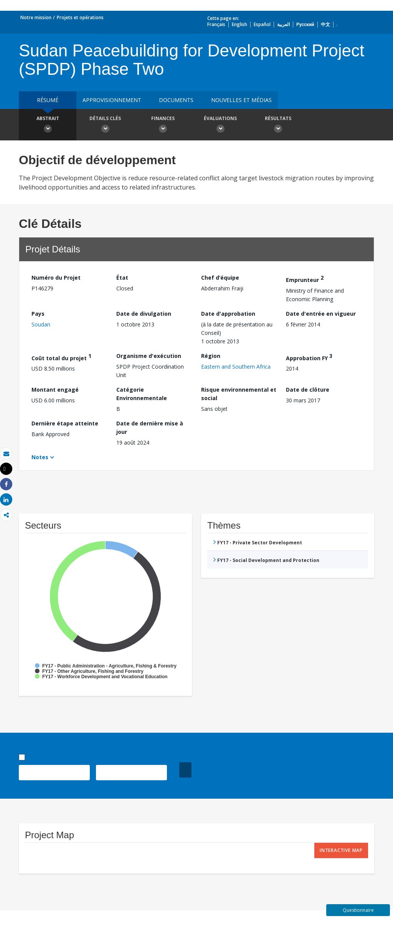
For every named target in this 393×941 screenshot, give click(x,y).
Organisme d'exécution (148, 355)
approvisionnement (112, 100)
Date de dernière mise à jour (149, 427)
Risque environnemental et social (238, 394)
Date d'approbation (228, 313)
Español (262, 24)
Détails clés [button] (105, 125)
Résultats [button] (278, 125)
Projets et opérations (80, 17)
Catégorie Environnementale (141, 394)
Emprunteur (305, 278)
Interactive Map (341, 850)
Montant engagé (55, 389)
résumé (47, 100)
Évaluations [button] (220, 125)
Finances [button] (162, 125)
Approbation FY (309, 357)
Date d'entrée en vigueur (321, 313)
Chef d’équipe (220, 277)
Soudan (40, 324)
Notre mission (35, 17)
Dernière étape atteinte (64, 423)
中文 (325, 24)
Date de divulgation (143, 313)
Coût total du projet (61, 357)
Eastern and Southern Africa (236, 366)
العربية (283, 24)
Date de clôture (307, 389)
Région (210, 355)
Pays (38, 313)
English (239, 24)
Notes (39, 457)
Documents (176, 100)
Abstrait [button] (47, 125)
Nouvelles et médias (241, 100)
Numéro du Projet (56, 277)
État (122, 277)
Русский (305, 24)
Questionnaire (358, 910)
